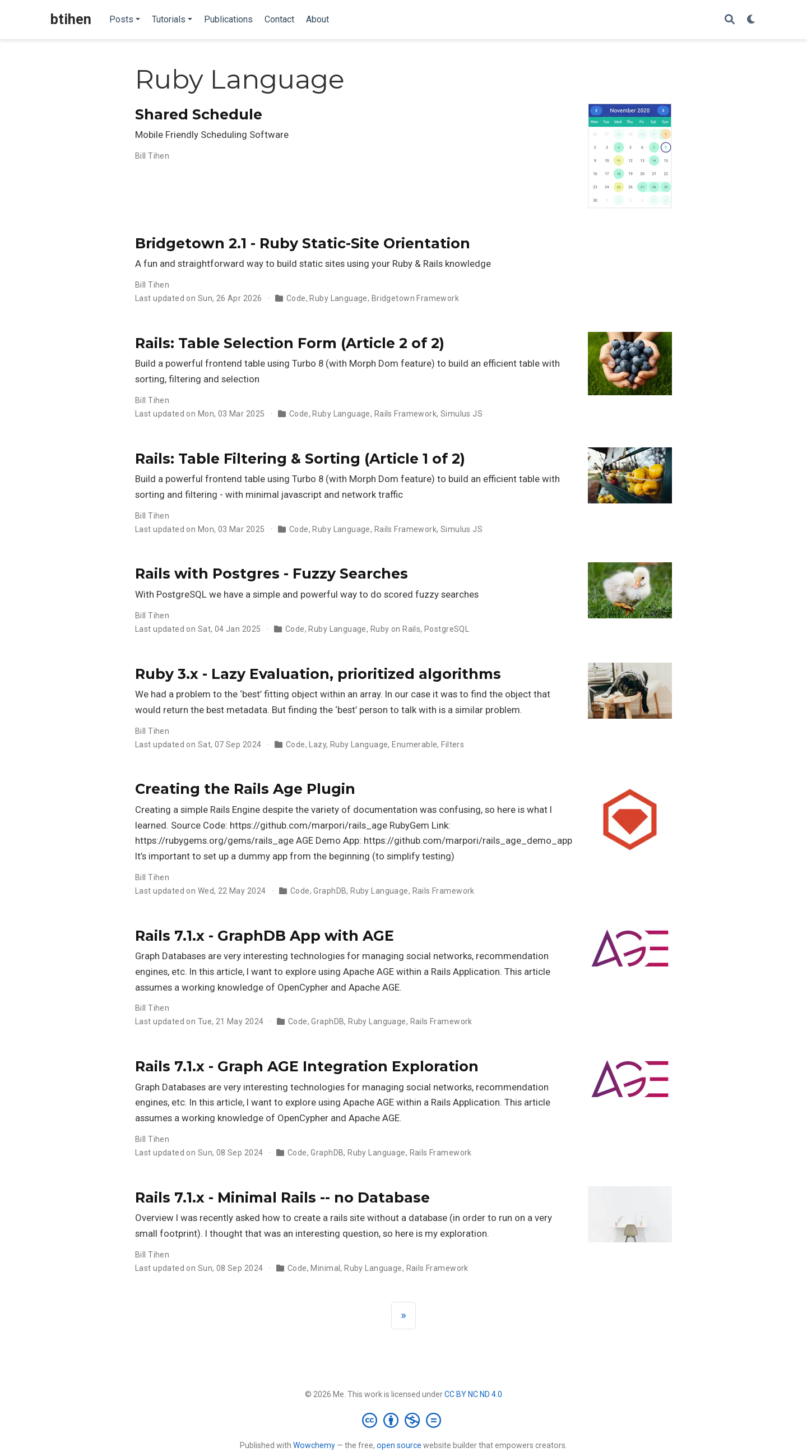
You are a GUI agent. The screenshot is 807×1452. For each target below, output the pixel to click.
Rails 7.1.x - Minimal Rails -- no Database (282, 1197)
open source (399, 1445)
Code (296, 298)
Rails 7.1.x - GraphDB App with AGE (264, 935)
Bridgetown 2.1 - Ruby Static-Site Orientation (302, 243)
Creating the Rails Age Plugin (245, 788)
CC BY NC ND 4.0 (473, 1394)
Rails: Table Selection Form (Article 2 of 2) (289, 343)
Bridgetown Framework (415, 298)
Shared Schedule (198, 114)
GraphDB (329, 890)
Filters (452, 744)
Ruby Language (338, 298)
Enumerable (414, 744)
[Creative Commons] (404, 1420)
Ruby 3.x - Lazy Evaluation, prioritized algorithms (318, 673)
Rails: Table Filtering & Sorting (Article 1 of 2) (300, 458)
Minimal (325, 1268)
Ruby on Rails (395, 629)
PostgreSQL (446, 629)
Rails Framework (405, 413)
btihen (70, 19)
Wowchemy (314, 1445)
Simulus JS (461, 413)
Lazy (317, 744)
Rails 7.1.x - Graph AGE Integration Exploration (307, 1066)
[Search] (730, 19)
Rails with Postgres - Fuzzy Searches (271, 573)
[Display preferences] (751, 19)
